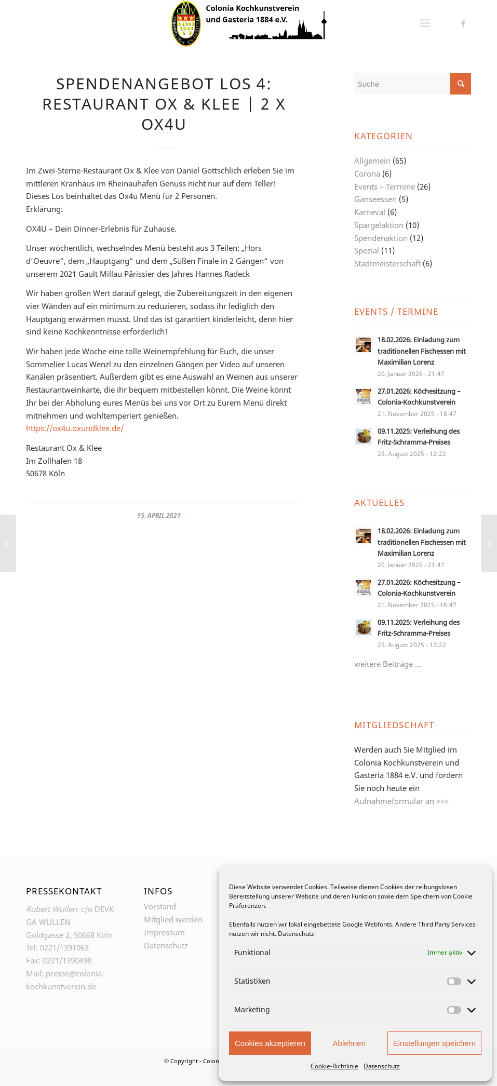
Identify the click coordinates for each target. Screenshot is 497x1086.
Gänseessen (375, 199)
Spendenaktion (381, 238)
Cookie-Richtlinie (334, 1066)
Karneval (369, 212)
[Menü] (425, 23)
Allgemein (372, 160)
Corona (367, 173)
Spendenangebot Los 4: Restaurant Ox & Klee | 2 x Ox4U (164, 104)
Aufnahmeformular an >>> (401, 801)
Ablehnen (349, 1043)
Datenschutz (296, 933)
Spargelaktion (379, 225)
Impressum (164, 932)
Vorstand (160, 906)
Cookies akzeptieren (270, 1043)
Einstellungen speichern (434, 1043)
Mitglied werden (173, 919)
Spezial (366, 250)
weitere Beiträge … (387, 664)
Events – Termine (384, 186)
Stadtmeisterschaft (387, 263)
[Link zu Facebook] (463, 23)
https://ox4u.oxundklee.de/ (75, 428)
